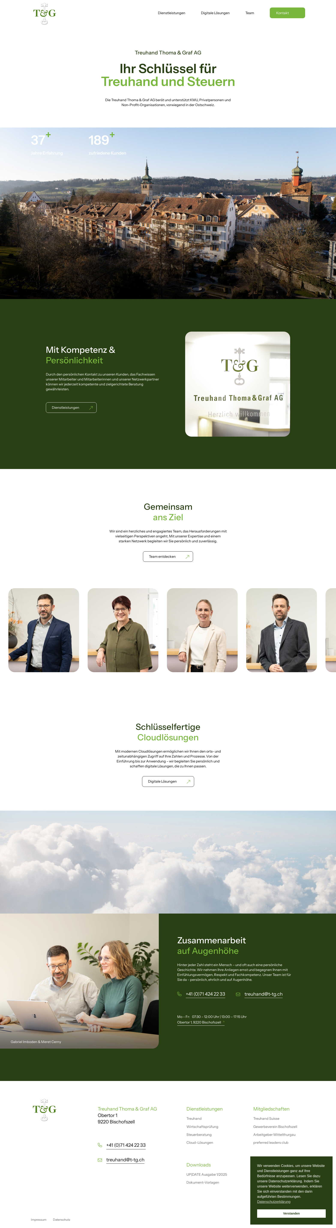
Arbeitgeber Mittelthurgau (274, 1134)
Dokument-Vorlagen (202, 1182)
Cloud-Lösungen (199, 1142)
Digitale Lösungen (215, 13)
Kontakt (282, 13)
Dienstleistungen (171, 13)
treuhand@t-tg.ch (263, 994)
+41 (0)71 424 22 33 (205, 994)
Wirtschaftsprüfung (202, 1126)
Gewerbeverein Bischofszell (275, 1126)
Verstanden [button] (291, 1213)
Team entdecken (162, 556)
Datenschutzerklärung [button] (274, 1202)
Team (249, 13)
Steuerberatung (199, 1134)
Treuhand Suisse (266, 1118)
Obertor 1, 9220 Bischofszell (199, 1022)
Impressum (38, 1220)
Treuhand (194, 1118)
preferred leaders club (270, 1142)
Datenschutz (61, 1220)
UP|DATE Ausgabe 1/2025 (206, 1174)
